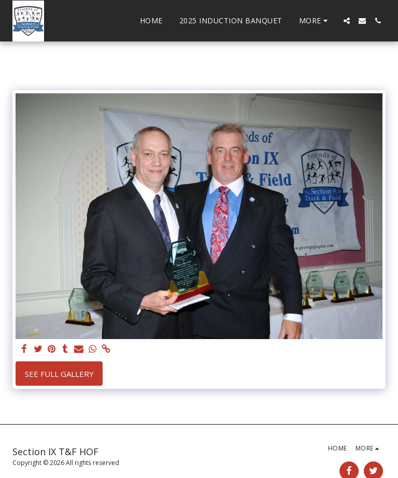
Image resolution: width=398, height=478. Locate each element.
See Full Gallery (59, 374)
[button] (346, 20)
